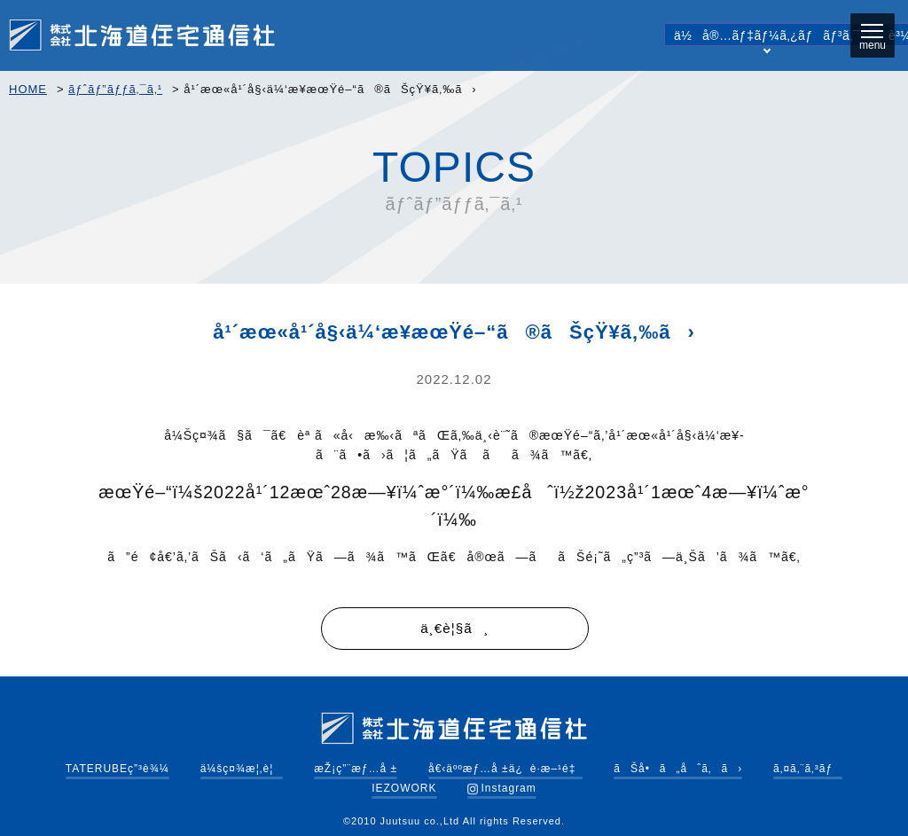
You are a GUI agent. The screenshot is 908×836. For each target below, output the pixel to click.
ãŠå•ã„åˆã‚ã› (678, 768)
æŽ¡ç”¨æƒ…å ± (355, 768)
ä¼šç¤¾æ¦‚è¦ (242, 768)
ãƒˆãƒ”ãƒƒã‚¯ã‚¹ (115, 89)
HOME (28, 89)
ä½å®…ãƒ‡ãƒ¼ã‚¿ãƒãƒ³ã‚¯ (767, 37)
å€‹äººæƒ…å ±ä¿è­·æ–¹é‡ (505, 768)
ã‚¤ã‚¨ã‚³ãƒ (807, 768)
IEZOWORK (404, 788)
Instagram (501, 788)
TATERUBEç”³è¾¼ (117, 768)
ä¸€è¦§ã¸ (455, 628)
